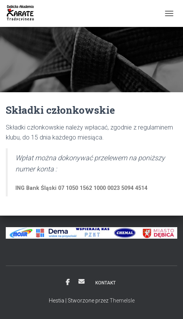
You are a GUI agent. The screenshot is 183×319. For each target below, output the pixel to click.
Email (81, 281)
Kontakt (105, 283)
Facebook (67, 282)
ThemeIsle (122, 300)
